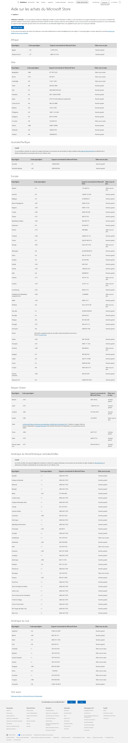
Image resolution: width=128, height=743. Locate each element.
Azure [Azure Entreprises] (65, 715)
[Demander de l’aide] (105, 2)
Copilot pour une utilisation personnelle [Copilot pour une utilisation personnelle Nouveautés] (14, 721)
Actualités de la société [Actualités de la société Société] (108, 713)
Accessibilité (8, 739)
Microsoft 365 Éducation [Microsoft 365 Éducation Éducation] (50, 718)
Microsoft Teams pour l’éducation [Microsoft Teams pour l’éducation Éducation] (52, 715)
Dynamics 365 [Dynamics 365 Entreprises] (67, 718)
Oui (71, 702)
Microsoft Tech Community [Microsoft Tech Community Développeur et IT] (89, 719)
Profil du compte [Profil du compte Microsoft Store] (30, 710)
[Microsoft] (12, 2)
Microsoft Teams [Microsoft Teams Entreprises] (67, 726)
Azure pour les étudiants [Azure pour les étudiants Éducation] (51, 730)
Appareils (50, 2)
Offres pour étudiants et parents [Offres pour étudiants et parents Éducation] (52, 727)
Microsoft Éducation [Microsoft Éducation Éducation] (50, 710)
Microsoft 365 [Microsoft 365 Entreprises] (66, 721)
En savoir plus (43, 335)
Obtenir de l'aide (17, 27)
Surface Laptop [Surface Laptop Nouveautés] (9, 713)
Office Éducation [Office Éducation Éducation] (49, 721)
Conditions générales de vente (79, 737)
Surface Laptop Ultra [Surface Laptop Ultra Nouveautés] (10, 715)
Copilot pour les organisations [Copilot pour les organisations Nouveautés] (12, 718)
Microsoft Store (99, 463)
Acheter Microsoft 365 (82, 2)
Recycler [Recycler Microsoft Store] (28, 723)
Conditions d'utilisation (65, 737)
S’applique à (15, 14)
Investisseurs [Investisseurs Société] (105, 718)
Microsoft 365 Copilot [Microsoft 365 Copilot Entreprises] (68, 723)
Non (81, 702)
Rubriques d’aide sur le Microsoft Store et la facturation (26, 696)
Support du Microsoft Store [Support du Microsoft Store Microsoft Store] (32, 715)
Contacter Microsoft (10, 737)
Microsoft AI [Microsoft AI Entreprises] (66, 710)
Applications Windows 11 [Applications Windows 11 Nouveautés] (11, 728)
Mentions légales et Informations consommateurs (41, 737)
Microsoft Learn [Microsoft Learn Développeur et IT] (87, 713)
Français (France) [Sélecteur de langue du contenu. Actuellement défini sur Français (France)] (12, 734)
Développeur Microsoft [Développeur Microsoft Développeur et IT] (88, 710)
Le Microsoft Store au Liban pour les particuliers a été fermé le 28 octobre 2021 (45, 424)
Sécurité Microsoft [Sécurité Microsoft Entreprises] (67, 713)
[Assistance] (23, 2)
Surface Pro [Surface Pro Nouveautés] (8, 710)
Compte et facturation (61, 2)
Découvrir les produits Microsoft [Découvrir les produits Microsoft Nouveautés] (12, 726)
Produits (43, 2)
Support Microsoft (41, 426)
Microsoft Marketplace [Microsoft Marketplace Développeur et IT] (88, 722)
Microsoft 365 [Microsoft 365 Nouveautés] (9, 723)
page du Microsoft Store (88, 151)
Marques (88, 737)
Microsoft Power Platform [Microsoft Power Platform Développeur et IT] (89, 725)
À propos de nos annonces (98, 737)
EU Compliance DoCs (109, 737)
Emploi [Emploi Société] (104, 710)
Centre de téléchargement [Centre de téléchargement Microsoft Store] (32, 713)
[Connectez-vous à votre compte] (116, 2)
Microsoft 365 (31, 2)
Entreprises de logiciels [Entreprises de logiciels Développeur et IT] (88, 727)
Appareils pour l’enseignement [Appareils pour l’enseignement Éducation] (52, 713)
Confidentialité (56, 737)
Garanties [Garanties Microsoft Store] (29, 726)
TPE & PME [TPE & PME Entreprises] (66, 728)
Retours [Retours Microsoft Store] (28, 718)
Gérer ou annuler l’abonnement (22, 737)
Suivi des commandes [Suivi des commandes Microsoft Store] (31, 721)
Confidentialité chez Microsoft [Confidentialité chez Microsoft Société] (109, 715)
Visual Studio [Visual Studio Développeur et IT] (86, 730)
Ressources (70, 2)
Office (37, 2)
